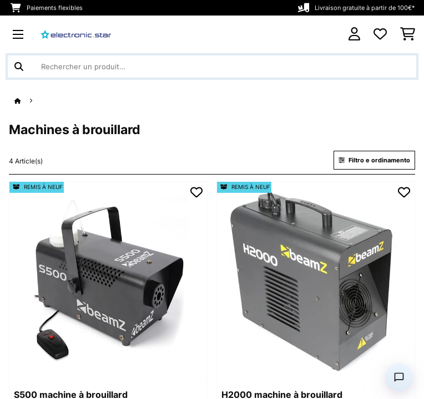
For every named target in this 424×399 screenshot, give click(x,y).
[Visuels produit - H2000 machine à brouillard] (316, 280)
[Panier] (407, 34)
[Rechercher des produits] (212, 66)
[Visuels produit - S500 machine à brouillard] (108, 280)
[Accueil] (27, 101)
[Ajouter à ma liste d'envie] (196, 192)
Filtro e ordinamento (374, 160)
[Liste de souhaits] (380, 34)
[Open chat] (399, 377)
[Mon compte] (354, 34)
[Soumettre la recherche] (18, 66)
